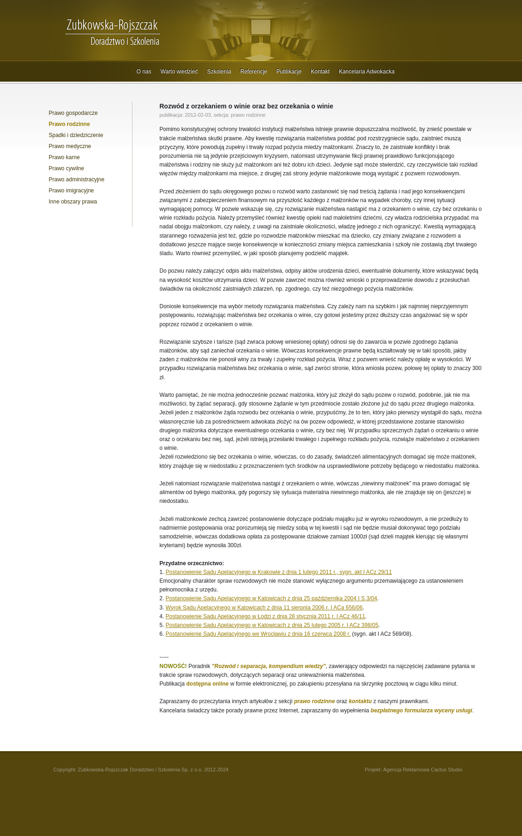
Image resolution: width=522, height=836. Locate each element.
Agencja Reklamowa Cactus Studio (422, 769)
